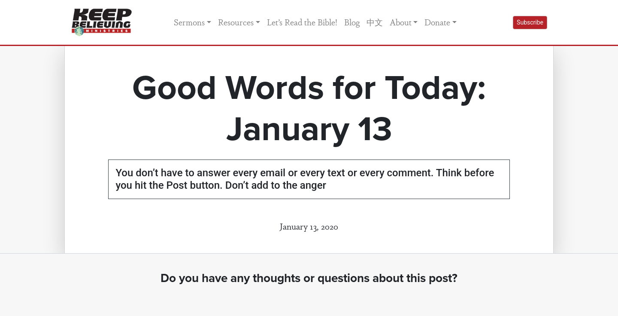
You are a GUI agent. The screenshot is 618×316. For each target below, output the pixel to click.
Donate (437, 22)
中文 (375, 22)
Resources (236, 22)
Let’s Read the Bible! (302, 22)
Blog (352, 22)
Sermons (189, 22)
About (401, 22)
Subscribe (530, 22)
